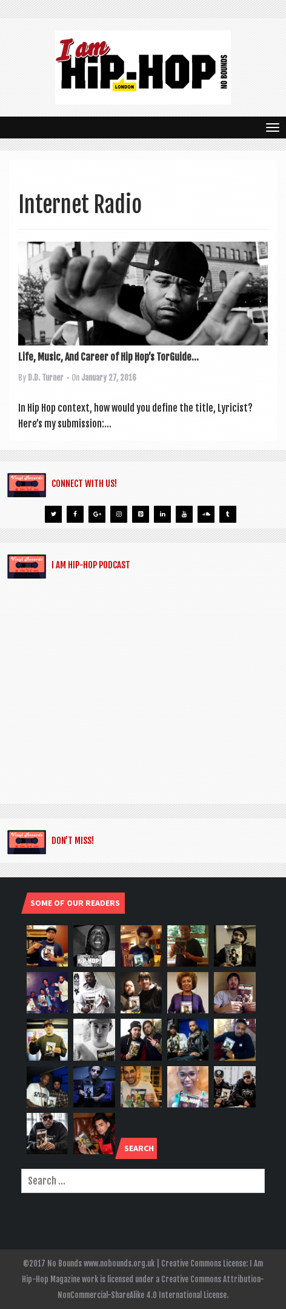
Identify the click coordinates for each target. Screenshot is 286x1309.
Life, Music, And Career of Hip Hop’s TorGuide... (108, 357)
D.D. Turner (46, 377)
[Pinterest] (140, 514)
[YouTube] (184, 514)
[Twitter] (53, 514)
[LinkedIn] (162, 514)
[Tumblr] (227, 514)
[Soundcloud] (206, 514)
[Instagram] (118, 514)
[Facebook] (75, 514)
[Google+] (96, 514)
